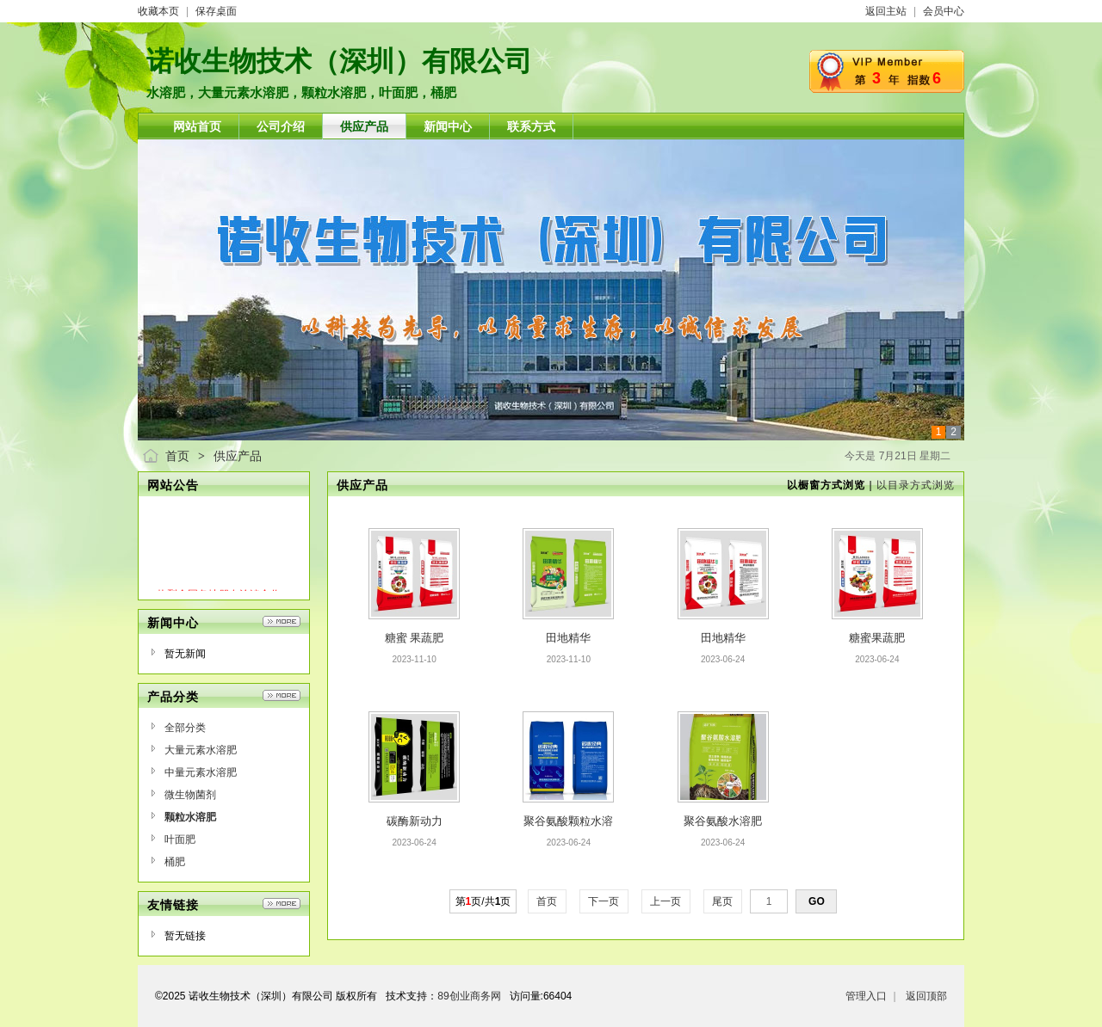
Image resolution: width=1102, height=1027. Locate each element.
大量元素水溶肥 (200, 750)
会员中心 (943, 11)
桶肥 (174, 862)
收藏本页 (158, 11)
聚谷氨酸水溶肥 (723, 821)
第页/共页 (483, 901)
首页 (177, 456)
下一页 (603, 901)
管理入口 (866, 996)
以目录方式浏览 (915, 485)
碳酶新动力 (415, 821)
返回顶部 (926, 996)
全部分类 (185, 728)
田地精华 (568, 637)
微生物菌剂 (190, 795)
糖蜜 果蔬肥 (414, 637)
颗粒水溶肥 (190, 817)
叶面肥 (179, 839)
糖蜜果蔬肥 (877, 637)
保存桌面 (216, 11)
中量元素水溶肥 (200, 772)
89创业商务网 (468, 996)
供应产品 (238, 456)
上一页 (665, 901)
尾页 (722, 901)
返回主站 (886, 11)
